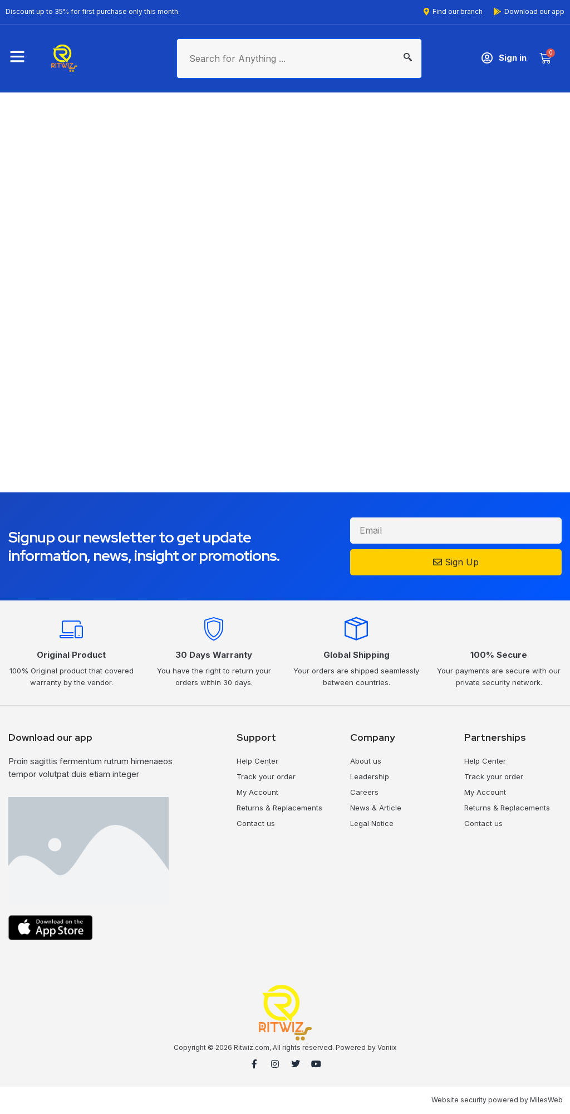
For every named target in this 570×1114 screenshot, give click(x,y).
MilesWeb (546, 1100)
